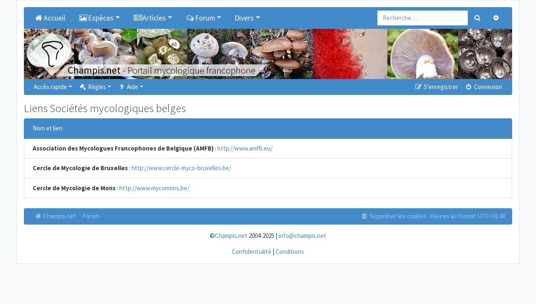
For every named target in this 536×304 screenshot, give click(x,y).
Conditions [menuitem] (290, 251)
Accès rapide (50, 87)
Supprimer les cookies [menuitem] (394, 216)
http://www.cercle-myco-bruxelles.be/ (181, 168)
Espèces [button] (96, 18)
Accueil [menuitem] (49, 18)
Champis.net (55, 216)
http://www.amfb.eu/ (245, 148)
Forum (90, 216)
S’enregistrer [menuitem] (436, 87)
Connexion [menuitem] (483, 87)
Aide (128, 87)
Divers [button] (244, 18)
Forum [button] (200, 18)
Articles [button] (149, 18)
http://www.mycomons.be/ (154, 188)
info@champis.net (302, 236)
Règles (92, 87)
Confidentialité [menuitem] (251, 251)
